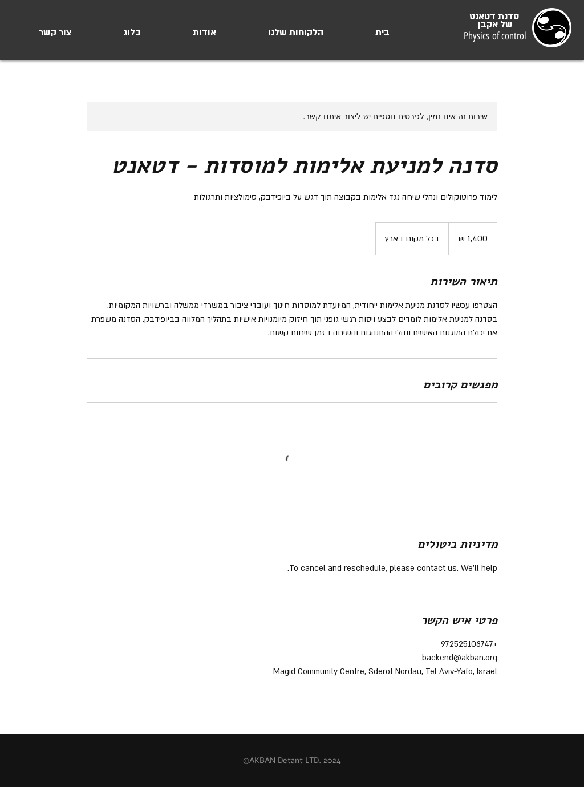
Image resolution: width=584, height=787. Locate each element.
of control (507, 36)
